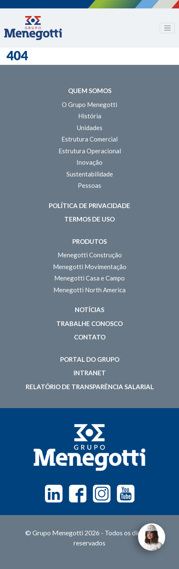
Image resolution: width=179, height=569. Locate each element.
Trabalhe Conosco (89, 323)
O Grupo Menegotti (89, 104)
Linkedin (54, 493)
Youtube (125, 493)
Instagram (102, 493)
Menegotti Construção (90, 255)
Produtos (89, 241)
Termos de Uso (89, 219)
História (89, 116)
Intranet (90, 373)
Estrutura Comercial (89, 139)
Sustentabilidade (89, 174)
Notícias (89, 309)
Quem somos (89, 90)
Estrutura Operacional (89, 151)
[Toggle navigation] (167, 28)
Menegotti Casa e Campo (89, 278)
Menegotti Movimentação (89, 266)
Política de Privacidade (89, 205)
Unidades (90, 127)
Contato (89, 337)
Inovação (89, 162)
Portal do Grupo (89, 359)
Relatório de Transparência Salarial (90, 386)
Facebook (78, 493)
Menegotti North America (89, 290)
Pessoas (89, 185)
